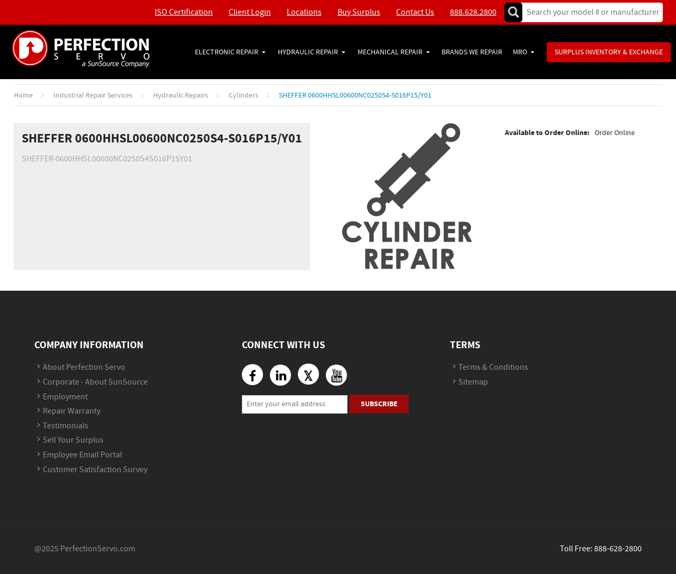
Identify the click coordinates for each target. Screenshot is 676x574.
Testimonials (65, 426)
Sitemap (473, 382)
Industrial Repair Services (93, 95)
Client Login (250, 12)
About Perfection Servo (84, 367)
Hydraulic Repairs (180, 95)
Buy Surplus (358, 12)
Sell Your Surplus (73, 440)
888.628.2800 (473, 12)
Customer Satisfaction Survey (95, 469)
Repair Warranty (71, 411)
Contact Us (415, 12)
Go (513, 12)
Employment (65, 397)
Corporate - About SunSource (95, 382)
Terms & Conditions (493, 367)
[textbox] (589, 12)
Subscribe (379, 404)
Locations (304, 12)
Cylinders (243, 95)
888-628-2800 (618, 548)
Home (23, 95)
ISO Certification (184, 12)
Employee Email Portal (82, 455)
